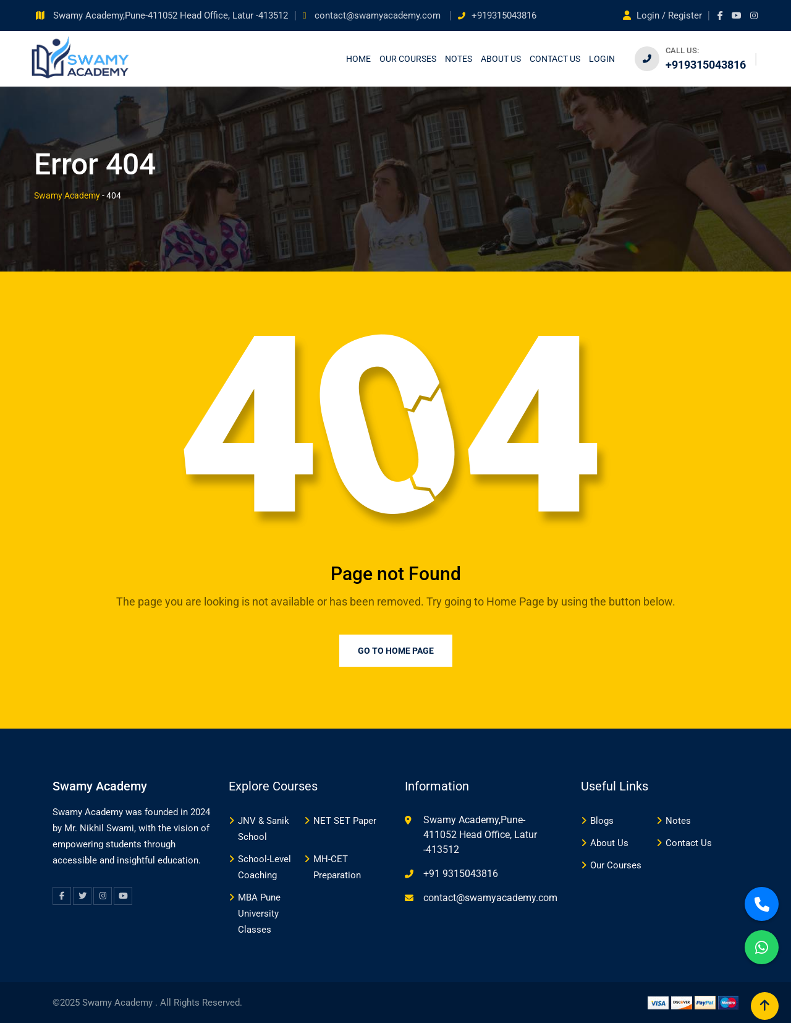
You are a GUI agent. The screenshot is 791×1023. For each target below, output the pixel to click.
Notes (458, 59)
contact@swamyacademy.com (379, 15)
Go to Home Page (396, 651)
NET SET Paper (344, 820)
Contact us (555, 59)
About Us (501, 59)
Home (358, 59)
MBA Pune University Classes (259, 913)
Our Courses (407, 59)
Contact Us (689, 843)
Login (602, 59)
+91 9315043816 (460, 874)
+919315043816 (504, 15)
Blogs (602, 820)
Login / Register (663, 15)
